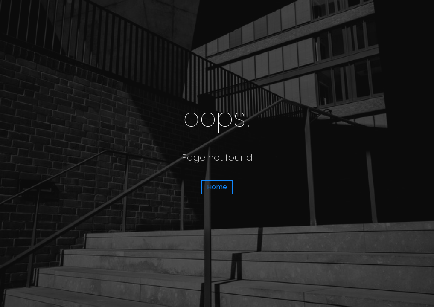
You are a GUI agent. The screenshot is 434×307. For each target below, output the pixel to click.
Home (217, 187)
